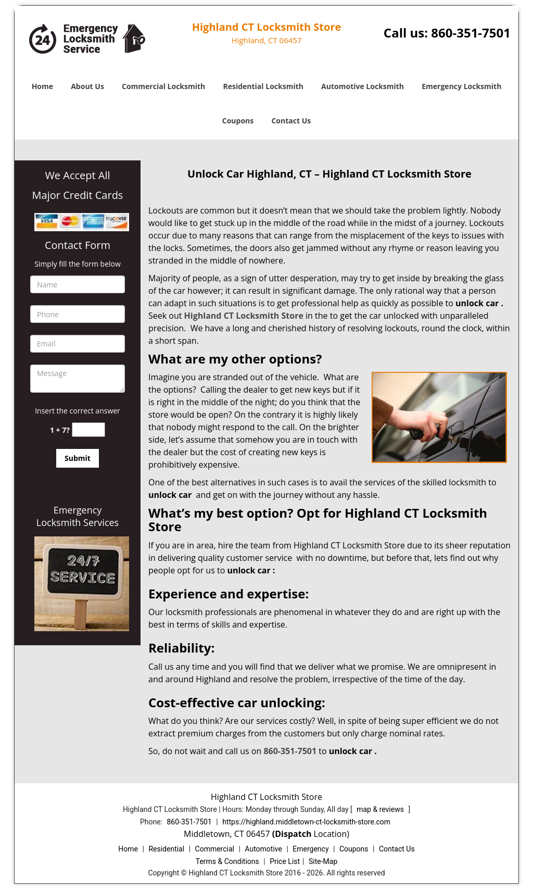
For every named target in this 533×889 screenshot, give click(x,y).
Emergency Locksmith (461, 86)
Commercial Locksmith (163, 86)
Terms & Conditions (227, 861)
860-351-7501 (471, 32)
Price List (285, 861)
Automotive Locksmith (362, 86)
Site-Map (323, 861)
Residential (166, 849)
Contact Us (291, 121)
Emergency (310, 849)
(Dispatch (293, 834)
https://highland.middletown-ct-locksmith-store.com (306, 822)
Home (42, 86)
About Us (87, 86)
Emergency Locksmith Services (77, 516)
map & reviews (381, 809)
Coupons (237, 121)
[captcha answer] (88, 429)
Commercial (214, 849)
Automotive (263, 849)
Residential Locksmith (263, 86)
